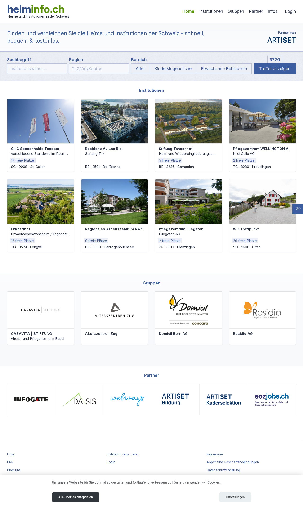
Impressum (215, 454)
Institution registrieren (123, 454)
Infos (272, 11)
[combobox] (99, 68)
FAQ (10, 462)
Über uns (14, 470)
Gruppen (236, 11)
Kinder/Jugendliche (173, 68)
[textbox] (99, 69)
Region (76, 59)
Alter (140, 68)
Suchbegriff (19, 59)
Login (290, 11)
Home (188, 11)
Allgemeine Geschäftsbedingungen (233, 462)
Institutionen (211, 11)
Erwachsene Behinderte (224, 68)
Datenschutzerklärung (223, 470)
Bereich (139, 59)
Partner (256, 11)
